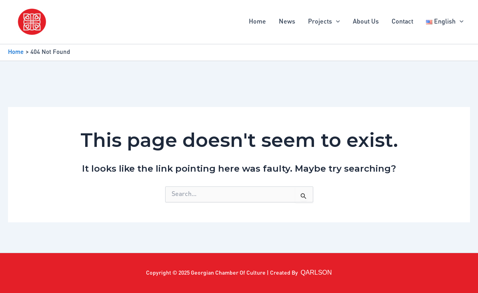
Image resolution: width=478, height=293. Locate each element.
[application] (336, 22)
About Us (366, 22)
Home (257, 22)
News (287, 22)
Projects (324, 22)
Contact (402, 22)
